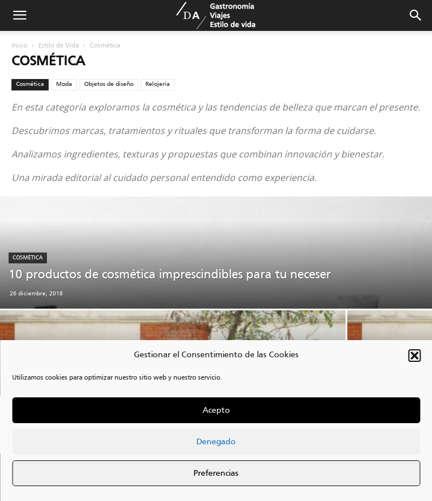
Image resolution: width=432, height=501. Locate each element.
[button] (414, 355)
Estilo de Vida (58, 45)
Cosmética (30, 84)
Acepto (216, 411)
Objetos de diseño (108, 84)
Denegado (216, 442)
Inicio (19, 45)
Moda (64, 84)
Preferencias (216, 474)
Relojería (157, 84)
